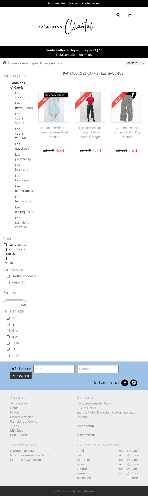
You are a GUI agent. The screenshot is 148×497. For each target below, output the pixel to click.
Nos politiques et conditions (29, 455)
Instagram (86, 435)
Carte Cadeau (92, 3)
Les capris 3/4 (20, 118)
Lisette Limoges (21, 276)
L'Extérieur (17, 430)
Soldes (74, 3)
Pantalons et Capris (25, 63)
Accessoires (18, 403)
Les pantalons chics (22, 222)
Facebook (85, 426)
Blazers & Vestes (21, 417)
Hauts (14, 408)
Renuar (15, 283)
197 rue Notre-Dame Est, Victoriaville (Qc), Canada (106, 415)
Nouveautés (56, 3)
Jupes (14, 426)
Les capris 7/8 (20, 133)
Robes (14, 412)
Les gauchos (52, 63)
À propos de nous (22, 451)
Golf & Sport (18, 435)
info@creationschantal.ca (94, 403)
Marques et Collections (26, 460)
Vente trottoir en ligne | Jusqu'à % (74, 50)
